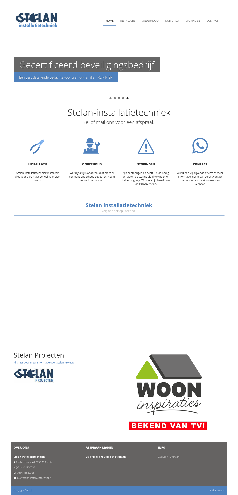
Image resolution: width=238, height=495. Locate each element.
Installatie (127, 20)
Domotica (172, 20)
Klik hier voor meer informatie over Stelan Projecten (45, 362)
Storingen (192, 20)
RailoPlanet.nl (217, 490)
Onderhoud (150, 20)
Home (110, 20)
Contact (212, 20)
